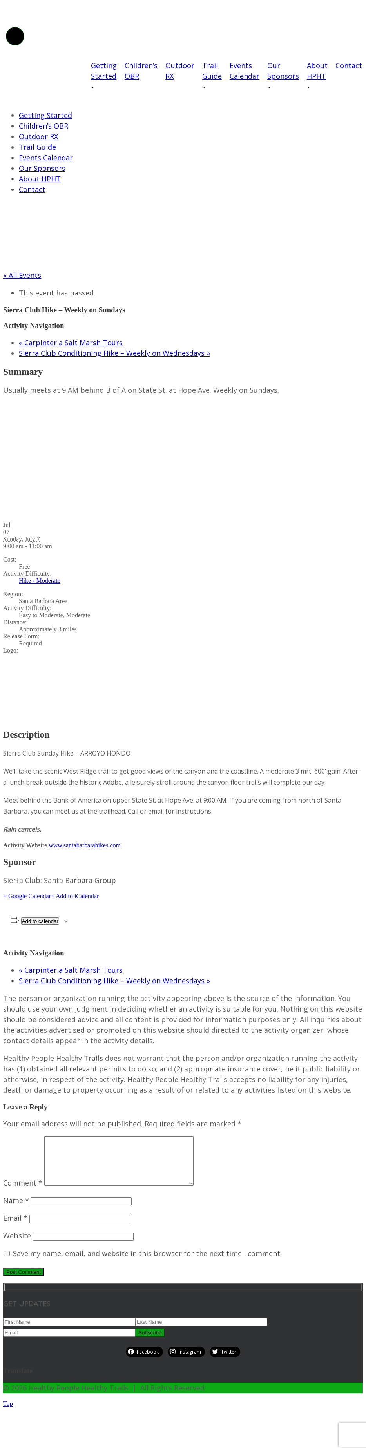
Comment (22, 1192)
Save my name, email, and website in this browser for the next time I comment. (147, 1262)
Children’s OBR (141, 71)
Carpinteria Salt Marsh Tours (71, 342)
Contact (348, 65)
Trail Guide (212, 71)
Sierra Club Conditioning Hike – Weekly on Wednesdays (114, 353)
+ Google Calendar (27, 896)
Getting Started (104, 71)
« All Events (22, 275)
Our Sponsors (283, 71)
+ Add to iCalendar (75, 896)
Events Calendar (244, 71)
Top (8, 1413)
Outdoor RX (179, 71)
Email (15, 1227)
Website (17, 1245)
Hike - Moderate (39, 580)
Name (16, 1210)
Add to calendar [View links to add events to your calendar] (40, 921)
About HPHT (317, 71)
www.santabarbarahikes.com (85, 845)
